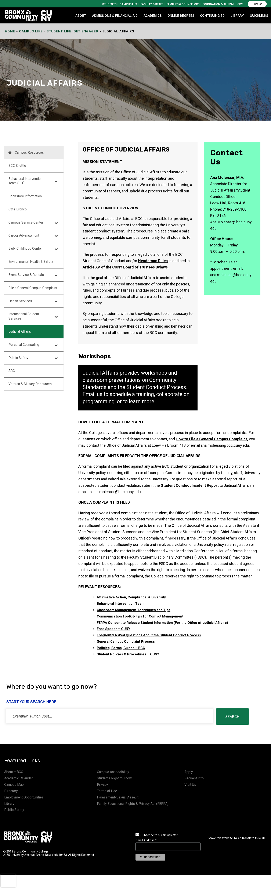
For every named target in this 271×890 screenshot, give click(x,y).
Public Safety (14, 810)
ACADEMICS (153, 16)
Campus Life (31, 31)
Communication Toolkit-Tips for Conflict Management (140, 616)
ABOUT (80, 16)
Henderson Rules (153, 261)
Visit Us (190, 785)
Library (9, 804)
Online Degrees (180, 16)
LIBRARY (237, 16)
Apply (188, 772)
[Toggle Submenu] (56, 181)
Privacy (102, 785)
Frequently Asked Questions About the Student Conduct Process (149, 635)
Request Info (194, 778)
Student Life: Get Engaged (72, 31)
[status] (109, 716)
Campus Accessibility (113, 772)
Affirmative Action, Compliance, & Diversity (131, 597)
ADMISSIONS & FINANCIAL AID (115, 16)
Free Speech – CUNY (113, 629)
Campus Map (14, 785)
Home (10, 31)
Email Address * (146, 840)
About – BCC (13, 772)
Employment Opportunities (24, 797)
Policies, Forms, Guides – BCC (121, 648)
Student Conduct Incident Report (190, 485)
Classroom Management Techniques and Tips (133, 610)
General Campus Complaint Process (126, 642)
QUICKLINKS (259, 16)
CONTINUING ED (212, 16)
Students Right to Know (114, 778)
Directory (11, 791)
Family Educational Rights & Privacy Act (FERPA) (133, 804)
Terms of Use (107, 791)
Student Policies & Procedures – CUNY (128, 654)
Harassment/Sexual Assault (117, 797)
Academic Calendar (18, 778)
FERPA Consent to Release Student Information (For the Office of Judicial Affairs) (162, 623)
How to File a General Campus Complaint (211, 439)
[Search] (257, 4)
